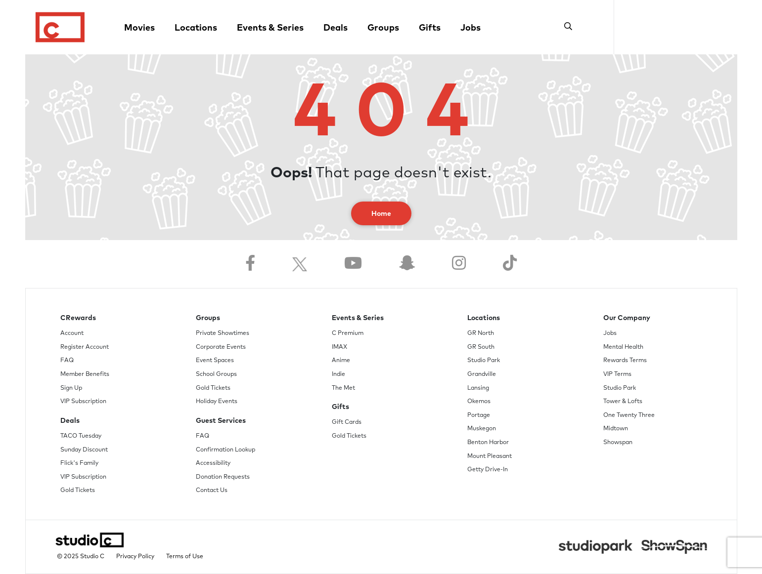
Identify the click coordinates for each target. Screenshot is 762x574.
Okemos (479, 402)
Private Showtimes (222, 333)
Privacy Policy (135, 557)
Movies (139, 28)
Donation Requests (223, 477)
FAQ (67, 361)
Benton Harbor (488, 443)
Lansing (478, 388)
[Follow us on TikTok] (510, 264)
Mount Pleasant (489, 456)
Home (381, 213)
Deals (335, 28)
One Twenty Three (629, 415)
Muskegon (481, 429)
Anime (341, 361)
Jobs (470, 28)
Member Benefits (84, 374)
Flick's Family (79, 463)
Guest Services (221, 420)
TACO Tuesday (80, 436)
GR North (480, 333)
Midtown (615, 429)
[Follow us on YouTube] (353, 264)
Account (72, 333)
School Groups (216, 374)
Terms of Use (184, 557)
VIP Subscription (83, 402)
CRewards (78, 318)
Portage (478, 415)
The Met (343, 388)
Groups (383, 28)
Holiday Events (216, 402)
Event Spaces (215, 361)
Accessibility (213, 463)
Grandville (481, 374)
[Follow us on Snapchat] (407, 264)
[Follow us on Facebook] (250, 264)
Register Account (84, 347)
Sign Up (71, 388)
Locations (196, 28)
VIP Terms (617, 374)
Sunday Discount (84, 450)
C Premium (347, 333)
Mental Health (623, 347)
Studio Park (483, 361)
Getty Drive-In (487, 470)
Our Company (626, 318)
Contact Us (211, 490)
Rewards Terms (625, 361)
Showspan (617, 443)
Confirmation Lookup (225, 450)
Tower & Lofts (622, 402)
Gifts (430, 28)
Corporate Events (221, 347)
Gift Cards (346, 422)
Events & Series (270, 28)
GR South (480, 347)
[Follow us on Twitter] (299, 264)
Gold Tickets (77, 490)
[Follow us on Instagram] (459, 264)
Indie (338, 374)
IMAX (339, 347)
